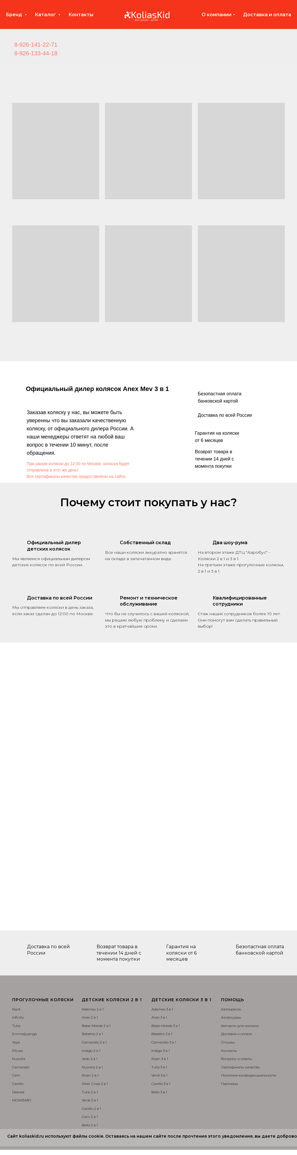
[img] (69, 49)
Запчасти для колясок (240, 1026)
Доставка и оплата (267, 14)
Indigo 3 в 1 (160, 1050)
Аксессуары (231, 1017)
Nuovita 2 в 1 (92, 1067)
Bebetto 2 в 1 (92, 1034)
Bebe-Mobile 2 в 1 (96, 1026)
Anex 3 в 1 (159, 1017)
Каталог (46, 14)
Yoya (16, 1042)
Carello (17, 1083)
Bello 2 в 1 (90, 1125)
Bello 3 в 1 (159, 1092)
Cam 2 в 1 (90, 1116)
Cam (16, 1075)
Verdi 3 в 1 (159, 1075)
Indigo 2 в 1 (91, 1050)
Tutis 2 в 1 (90, 1092)
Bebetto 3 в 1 (161, 1034)
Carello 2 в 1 (91, 1108)
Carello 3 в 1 (160, 1083)
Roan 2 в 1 (90, 1075)
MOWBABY (21, 1100)
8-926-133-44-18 (35, 53)
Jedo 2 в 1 (89, 1059)
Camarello (20, 1067)
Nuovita (18, 1059)
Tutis (16, 1026)
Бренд (14, 14)
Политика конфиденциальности (248, 1075)
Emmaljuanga (24, 1034)
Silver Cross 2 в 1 (95, 1083)
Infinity (18, 1017)
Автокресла (231, 1009)
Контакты (80, 14)
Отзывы (228, 1042)
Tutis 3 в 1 (159, 1067)
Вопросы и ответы (236, 1059)
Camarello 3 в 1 (163, 1042)
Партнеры (229, 1083)
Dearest (18, 1092)
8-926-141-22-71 (35, 44)
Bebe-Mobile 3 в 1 (165, 1026)
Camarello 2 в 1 (94, 1042)
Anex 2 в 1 (90, 1017)
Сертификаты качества (240, 1067)
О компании (216, 14)
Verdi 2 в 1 (90, 1100)
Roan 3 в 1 (159, 1059)
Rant (16, 1009)
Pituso (17, 1050)
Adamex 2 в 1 (93, 1009)
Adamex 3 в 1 (162, 1009)
